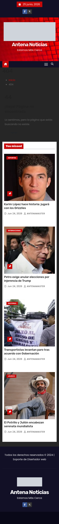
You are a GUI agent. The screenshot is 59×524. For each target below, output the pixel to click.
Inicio (12, 80)
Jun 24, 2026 (15, 213)
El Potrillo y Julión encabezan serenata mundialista (24, 424)
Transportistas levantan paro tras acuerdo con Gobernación (27, 351)
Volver (14, 132)
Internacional (14, 230)
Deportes (12, 158)
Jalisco (11, 376)
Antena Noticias (29, 44)
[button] (53, 64)
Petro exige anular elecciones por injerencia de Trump (26, 279)
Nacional (12, 303)
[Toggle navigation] (46, 64)
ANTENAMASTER (34, 213)
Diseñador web (36, 459)
